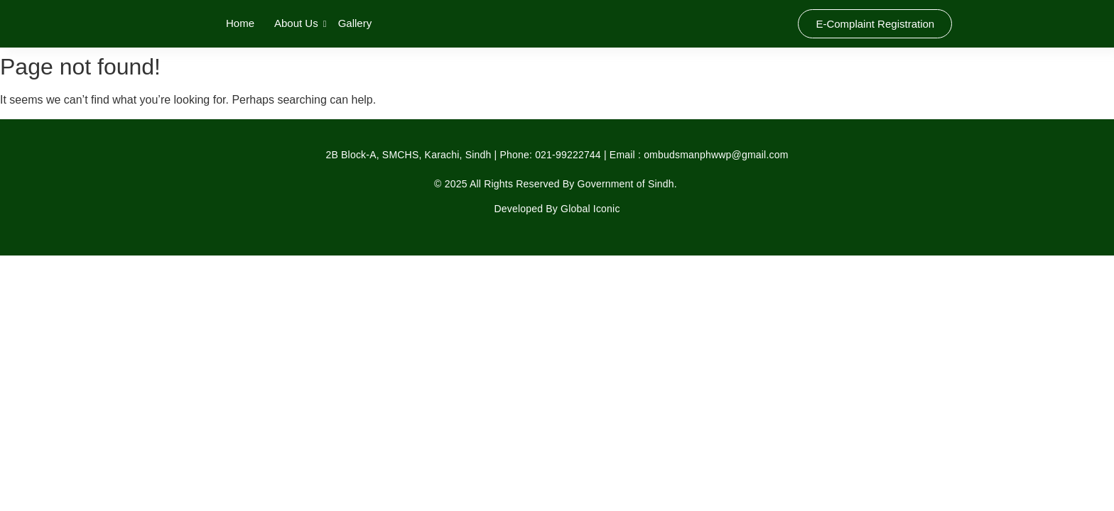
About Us (297, 23)
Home (240, 23)
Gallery (355, 23)
